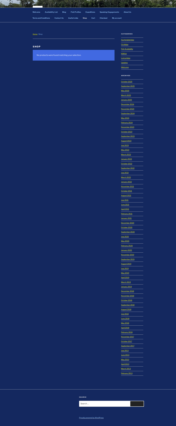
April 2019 (125, 277)
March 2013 (126, 369)
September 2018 (127, 305)
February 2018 (126, 332)
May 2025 (125, 91)
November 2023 (127, 127)
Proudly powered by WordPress (91, 418)
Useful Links (73, 18)
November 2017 (127, 337)
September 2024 (128, 113)
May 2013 (125, 359)
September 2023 (128, 136)
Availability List (51, 12)
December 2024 (127, 104)
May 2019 (125, 273)
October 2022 (126, 164)
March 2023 (126, 154)
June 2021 (125, 205)
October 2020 (126, 227)
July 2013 (125, 350)
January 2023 (126, 159)
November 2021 (127, 186)
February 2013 (126, 373)
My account (117, 18)
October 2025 (126, 82)
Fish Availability (127, 49)
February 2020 (127, 246)
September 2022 (127, 168)
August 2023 (126, 141)
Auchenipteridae (127, 40)
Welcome (36, 12)
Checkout (103, 18)
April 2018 (125, 328)
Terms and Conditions (41, 18)
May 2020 (125, 241)
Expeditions (90, 12)
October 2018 (126, 300)
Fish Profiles (76, 12)
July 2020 (125, 236)
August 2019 (126, 264)
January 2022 (126, 182)
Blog (64, 12)
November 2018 (127, 296)
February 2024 (127, 123)
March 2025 (126, 95)
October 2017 (126, 341)
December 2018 (127, 291)
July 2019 (125, 268)
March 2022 (126, 177)
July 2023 (125, 145)
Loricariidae (125, 58)
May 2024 (125, 118)
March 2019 (126, 282)
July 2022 (125, 173)
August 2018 (126, 309)
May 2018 (125, 323)
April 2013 (125, 364)
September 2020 (128, 232)
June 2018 (125, 319)
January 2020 (126, 250)
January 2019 (126, 287)
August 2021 (126, 195)
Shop (85, 18)
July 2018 (125, 314)
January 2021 (126, 218)
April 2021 (125, 209)
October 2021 (126, 191)
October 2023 (126, 132)
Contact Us (59, 18)
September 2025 (128, 86)
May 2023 (125, 150)
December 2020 (127, 223)
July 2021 (124, 200)
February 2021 (126, 214)
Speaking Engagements (109, 12)
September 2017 (127, 346)
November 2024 (127, 109)
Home (35, 34)
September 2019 (127, 259)
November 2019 (127, 255)
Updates (124, 63)
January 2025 (126, 100)
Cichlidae (124, 44)
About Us (127, 12)
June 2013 (125, 355)
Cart (93, 18)
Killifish (124, 54)
